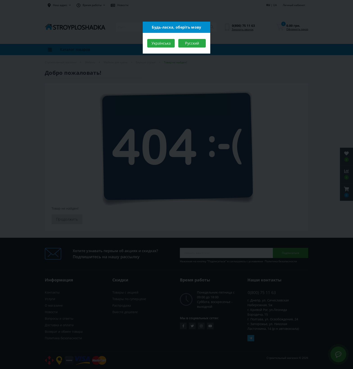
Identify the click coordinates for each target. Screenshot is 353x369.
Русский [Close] (192, 43)
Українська (161, 43)
